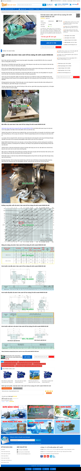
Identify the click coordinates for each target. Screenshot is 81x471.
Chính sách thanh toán (5, 451)
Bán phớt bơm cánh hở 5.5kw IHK (7, 366)
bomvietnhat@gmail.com (72, 44)
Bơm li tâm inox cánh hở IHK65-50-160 (24, 363)
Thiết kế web (41, 465)
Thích (6, 401)
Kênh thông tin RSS (5, 462)
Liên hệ (78, 0)
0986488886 (25, 449)
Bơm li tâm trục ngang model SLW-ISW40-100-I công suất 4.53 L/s (7, 382)
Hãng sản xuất (22, 9)
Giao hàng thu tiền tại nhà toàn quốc (51, 39)
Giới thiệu (64, 0)
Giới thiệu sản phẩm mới (46, 9)
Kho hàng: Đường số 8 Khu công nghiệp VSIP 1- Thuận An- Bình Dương (71, 31)
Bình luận (48, 18)
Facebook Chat (37, 468)
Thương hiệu (31, 9)
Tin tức (37, 9)
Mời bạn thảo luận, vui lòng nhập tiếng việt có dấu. (22, 392)
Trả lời (3, 401)
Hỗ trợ (74, 0)
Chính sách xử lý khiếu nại (6, 460)
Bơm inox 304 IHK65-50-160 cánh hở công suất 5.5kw (29, 361)
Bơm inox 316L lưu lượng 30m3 (39, 363)
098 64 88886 (72, 35)
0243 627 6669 (74, 42)
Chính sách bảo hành (5, 458)
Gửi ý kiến (49, 393)
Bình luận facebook (18, 388)
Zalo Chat (46, 468)
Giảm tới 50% (50, 5)
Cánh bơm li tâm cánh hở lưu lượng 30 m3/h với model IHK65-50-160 (17, 128)
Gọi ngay (28, 468)
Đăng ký (38, 440)
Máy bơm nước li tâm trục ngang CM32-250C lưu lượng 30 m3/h (34, 382)
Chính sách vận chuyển (5, 453)
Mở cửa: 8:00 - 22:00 (63, 5)
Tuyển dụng (70, 0)
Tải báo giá (59, 21)
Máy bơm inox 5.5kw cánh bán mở (11, 361)
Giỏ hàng (74, 4)
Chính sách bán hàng (56, 0)
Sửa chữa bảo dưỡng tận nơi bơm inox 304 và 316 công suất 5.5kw (28, 366)
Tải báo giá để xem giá (48, 36)
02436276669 (27, 451)
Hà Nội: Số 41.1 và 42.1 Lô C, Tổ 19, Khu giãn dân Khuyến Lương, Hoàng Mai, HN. (71, 23)
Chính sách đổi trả (4, 455)
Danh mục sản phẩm (9, 9)
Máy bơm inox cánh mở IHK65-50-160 (8, 363)
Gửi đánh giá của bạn (6, 388)
